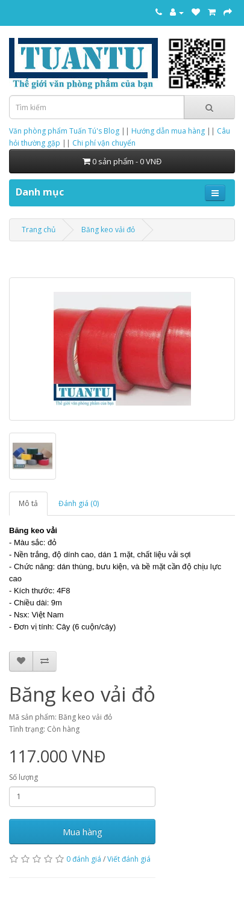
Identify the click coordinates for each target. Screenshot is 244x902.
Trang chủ (38, 229)
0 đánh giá (83, 859)
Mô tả (28, 503)
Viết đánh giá (129, 859)
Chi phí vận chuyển (104, 143)
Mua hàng (82, 832)
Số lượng (23, 777)
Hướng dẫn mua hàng (168, 131)
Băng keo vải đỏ (108, 229)
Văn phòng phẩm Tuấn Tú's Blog (64, 131)
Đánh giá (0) (78, 503)
